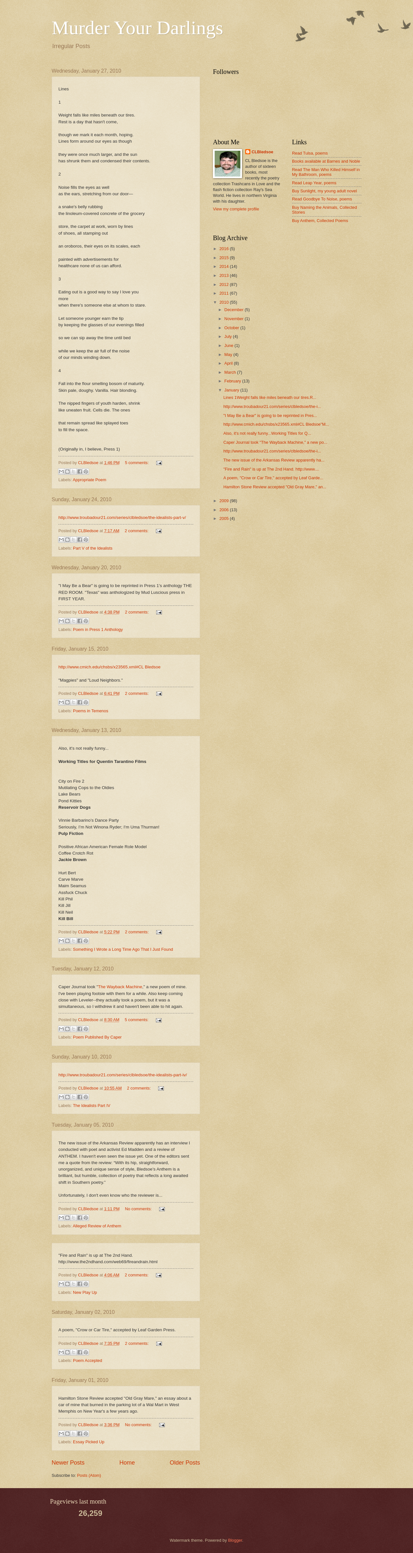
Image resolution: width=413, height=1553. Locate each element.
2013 (224, 275)
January (232, 390)
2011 (224, 293)
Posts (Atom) (89, 1475)
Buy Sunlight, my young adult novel (324, 190)
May (228, 354)
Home (127, 1462)
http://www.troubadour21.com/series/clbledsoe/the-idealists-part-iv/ (122, 1074)
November (234, 318)
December (234, 309)
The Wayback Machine (120, 986)
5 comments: (137, 462)
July (228, 336)
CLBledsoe (262, 151)
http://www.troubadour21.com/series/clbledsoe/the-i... (272, 406)
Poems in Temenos (90, 710)
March (230, 372)
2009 (224, 500)
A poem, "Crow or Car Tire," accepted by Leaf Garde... (273, 477)
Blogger (235, 1540)
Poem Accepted (87, 1360)
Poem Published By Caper (97, 1037)
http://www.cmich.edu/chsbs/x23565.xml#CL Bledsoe (109, 667)
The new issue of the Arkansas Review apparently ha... (273, 460)
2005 (224, 518)
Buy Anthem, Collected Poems (320, 220)
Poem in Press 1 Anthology (98, 629)
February (233, 381)
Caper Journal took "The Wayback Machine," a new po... (275, 442)
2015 (224, 257)
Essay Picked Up (88, 1441)
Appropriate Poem (89, 479)
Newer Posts (68, 1462)
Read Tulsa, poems (310, 153)
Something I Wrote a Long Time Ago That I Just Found (123, 949)
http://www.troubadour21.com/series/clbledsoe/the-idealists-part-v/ (122, 517)
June (229, 345)
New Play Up (85, 1292)
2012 (224, 284)
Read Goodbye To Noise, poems (322, 199)
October (232, 327)
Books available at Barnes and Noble (326, 161)
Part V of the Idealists (92, 548)
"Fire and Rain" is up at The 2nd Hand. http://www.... (271, 469)
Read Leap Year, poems (314, 182)
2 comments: (137, 530)
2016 (224, 248)
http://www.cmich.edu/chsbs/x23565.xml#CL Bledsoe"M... (276, 424)
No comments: (139, 1208)
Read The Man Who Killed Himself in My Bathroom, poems (326, 172)
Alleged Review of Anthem (97, 1225)
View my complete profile (236, 209)
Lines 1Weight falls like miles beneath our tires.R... (269, 397)
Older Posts (185, 1462)
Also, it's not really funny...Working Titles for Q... (267, 433)
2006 (224, 509)
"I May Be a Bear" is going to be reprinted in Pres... (270, 415)
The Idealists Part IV (91, 1105)
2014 (224, 266)
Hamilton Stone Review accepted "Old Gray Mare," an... (274, 486)
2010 (224, 302)
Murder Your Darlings (137, 27)
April (229, 363)
